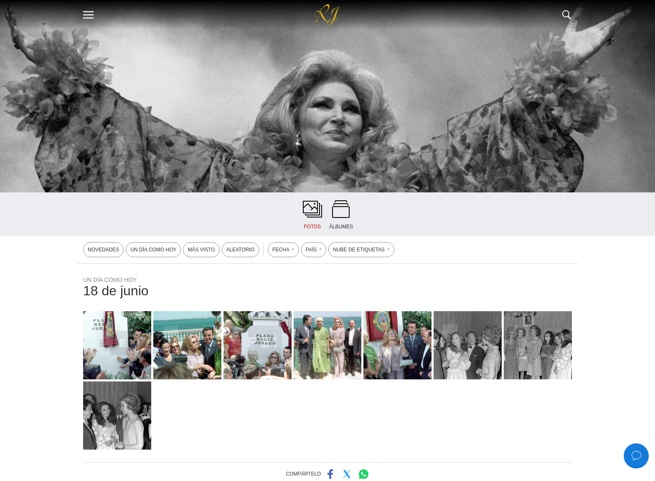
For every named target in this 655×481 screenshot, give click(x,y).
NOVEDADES (103, 250)
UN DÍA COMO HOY (153, 250)
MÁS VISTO (201, 250)
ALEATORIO (240, 250)
